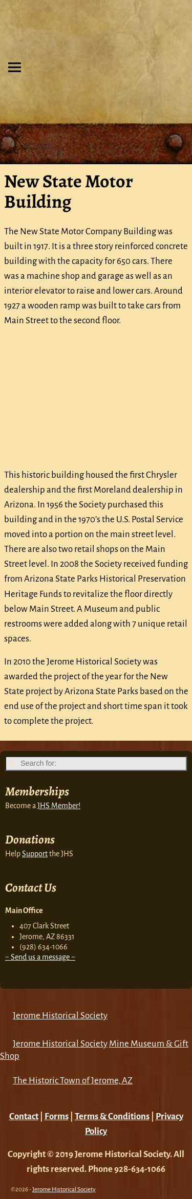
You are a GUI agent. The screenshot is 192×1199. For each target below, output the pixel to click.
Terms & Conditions (112, 1116)
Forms (57, 1116)
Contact (23, 1116)
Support (35, 854)
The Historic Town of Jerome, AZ (73, 1080)
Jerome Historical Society (60, 1015)
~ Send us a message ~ (40, 957)
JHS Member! (58, 806)
